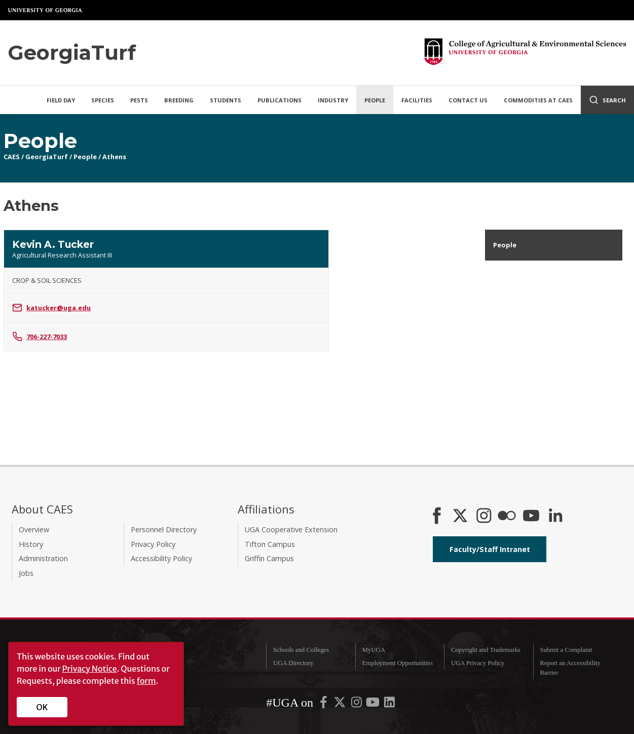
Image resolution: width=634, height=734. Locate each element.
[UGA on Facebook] (324, 704)
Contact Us (468, 100)
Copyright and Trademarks (485, 649)
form (146, 681)
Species (102, 100)
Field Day (61, 100)
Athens (114, 156)
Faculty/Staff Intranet (490, 549)
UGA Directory (293, 663)
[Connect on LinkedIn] (555, 516)
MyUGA (373, 649)
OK (42, 707)
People (374, 100)
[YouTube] (531, 516)
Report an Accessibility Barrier (570, 667)
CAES (12, 156)
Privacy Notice (89, 669)
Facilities (416, 100)
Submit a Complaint (566, 649)
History (31, 544)
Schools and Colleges (301, 649)
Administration (43, 558)
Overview (34, 529)
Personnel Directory (164, 529)
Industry (333, 100)
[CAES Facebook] (437, 516)
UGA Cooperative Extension (291, 529)
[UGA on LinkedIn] (389, 704)
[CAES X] (461, 516)
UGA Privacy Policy (477, 663)
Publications (279, 100)
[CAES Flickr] (507, 516)
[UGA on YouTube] (373, 704)
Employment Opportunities (397, 663)
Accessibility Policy (161, 558)
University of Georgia (45, 10)
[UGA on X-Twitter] (340, 704)
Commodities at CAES (538, 100)
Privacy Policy (153, 544)
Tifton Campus (270, 544)
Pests (139, 100)
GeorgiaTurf (46, 156)
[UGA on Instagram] (357, 704)
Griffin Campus (269, 558)
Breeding (179, 100)
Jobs (26, 573)
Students (225, 100)
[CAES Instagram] (484, 516)
